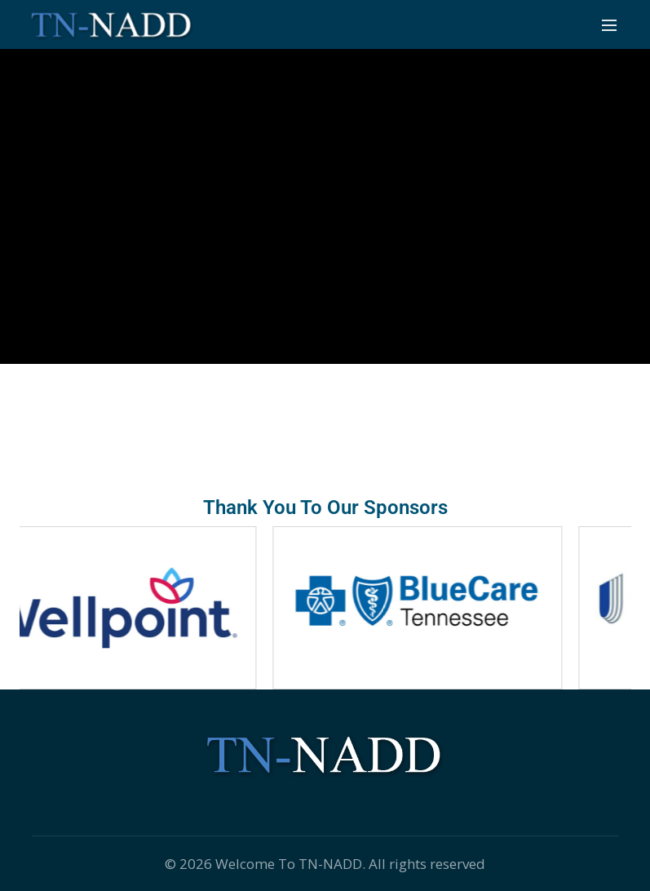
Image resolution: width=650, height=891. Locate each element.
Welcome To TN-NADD (288, 863)
